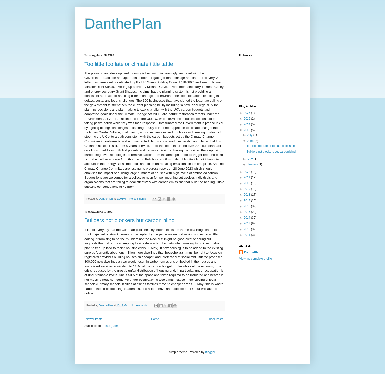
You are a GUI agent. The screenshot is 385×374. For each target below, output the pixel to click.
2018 (247, 194)
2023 (247, 130)
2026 (247, 113)
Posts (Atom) (110, 326)
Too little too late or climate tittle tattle (128, 64)
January (253, 164)
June (250, 141)
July (250, 135)
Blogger (210, 352)
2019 (247, 189)
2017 (247, 200)
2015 (247, 212)
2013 (247, 223)
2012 (247, 229)
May (250, 158)
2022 (247, 172)
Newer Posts (94, 319)
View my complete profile (255, 258)
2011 (247, 235)
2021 (247, 177)
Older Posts (215, 319)
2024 (247, 124)
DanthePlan (123, 23)
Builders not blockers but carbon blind (129, 220)
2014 (247, 217)
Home (155, 319)
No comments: (138, 198)
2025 (247, 118)
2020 (247, 183)
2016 (247, 206)
